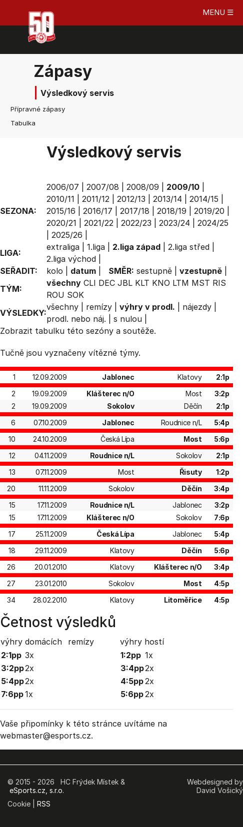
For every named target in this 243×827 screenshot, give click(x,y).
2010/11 (60, 199)
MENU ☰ (218, 12)
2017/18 (135, 211)
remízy (99, 307)
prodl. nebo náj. (76, 319)
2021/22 (99, 223)
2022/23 (136, 223)
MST (201, 283)
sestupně (154, 271)
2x (29, 668)
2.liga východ (71, 259)
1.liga (96, 247)
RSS (43, 804)
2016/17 (97, 211)
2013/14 (167, 199)
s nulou (128, 319)
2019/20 (209, 211)
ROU (55, 295)
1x (29, 694)
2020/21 (61, 223)
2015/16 (61, 211)
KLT (142, 283)
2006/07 (62, 187)
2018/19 (171, 211)
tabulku (49, 331)
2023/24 (174, 223)
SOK (75, 295)
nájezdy (197, 307)
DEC (106, 283)
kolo (54, 271)
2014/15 (204, 199)
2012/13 (131, 199)
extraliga (63, 247)
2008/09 (142, 187)
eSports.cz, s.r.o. (37, 790)
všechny (62, 307)
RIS (219, 283)
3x (29, 655)
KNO (161, 283)
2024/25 (213, 223)
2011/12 (96, 199)
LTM (180, 283)
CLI (90, 283)
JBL (125, 283)
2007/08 (102, 187)
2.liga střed (189, 247)
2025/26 (67, 235)
